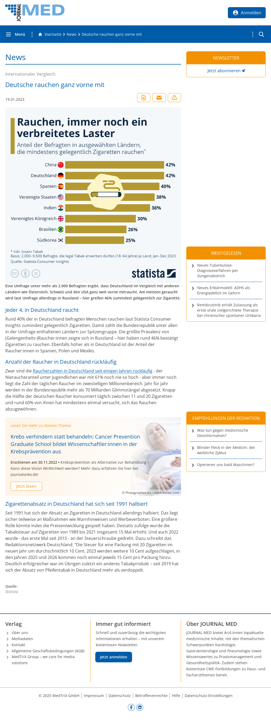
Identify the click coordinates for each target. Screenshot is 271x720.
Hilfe (176, 695)
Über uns (20, 632)
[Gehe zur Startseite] (49, 34)
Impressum (94, 695)
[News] (71, 34)
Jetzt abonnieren (224, 71)
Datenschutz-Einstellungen (209, 695)
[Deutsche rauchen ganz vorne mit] (112, 34)
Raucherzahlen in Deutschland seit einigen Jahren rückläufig (92, 371)
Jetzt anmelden (113, 656)
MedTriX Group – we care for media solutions (43, 659)
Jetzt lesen (26, 486)
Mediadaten (22, 638)
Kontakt (18, 644)
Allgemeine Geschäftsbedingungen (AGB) (48, 650)
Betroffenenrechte (151, 695)
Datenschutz (120, 695)
